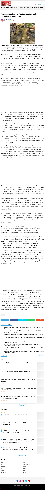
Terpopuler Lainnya (22, 455)
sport (31, 7)
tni (18, 7)
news (4, 7)
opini (21, 7)
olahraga (3, 472)
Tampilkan (41, 355)
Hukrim (18, 485)
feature (3, 466)
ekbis (25, 7)
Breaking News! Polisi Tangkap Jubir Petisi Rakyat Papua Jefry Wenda (18, 423)
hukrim (11, 7)
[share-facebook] (14, 320)
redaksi (24, 472)
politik (15, 7)
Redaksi (26, 485)
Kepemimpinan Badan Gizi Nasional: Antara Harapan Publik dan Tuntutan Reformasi (18, 389)
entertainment (26, 464)
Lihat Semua (22, 405)
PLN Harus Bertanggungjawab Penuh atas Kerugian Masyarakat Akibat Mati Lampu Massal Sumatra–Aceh (18, 448)
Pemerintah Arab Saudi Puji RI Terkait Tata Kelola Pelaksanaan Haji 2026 (18, 380)
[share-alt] (5, 320)
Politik (22, 485)
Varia (15, 485)
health (24, 468)
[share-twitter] (22, 320)
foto (2, 468)
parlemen (42, 7)
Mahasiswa (36, 7)
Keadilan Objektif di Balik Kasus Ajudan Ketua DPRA (15, 363)
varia (7, 7)
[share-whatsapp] (31, 320)
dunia (28, 7)
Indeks (30, 485)
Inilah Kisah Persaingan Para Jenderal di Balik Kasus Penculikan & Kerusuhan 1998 (17, 431)
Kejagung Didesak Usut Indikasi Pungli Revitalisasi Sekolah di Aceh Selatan (17, 372)
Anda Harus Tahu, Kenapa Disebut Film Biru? (15, 414)
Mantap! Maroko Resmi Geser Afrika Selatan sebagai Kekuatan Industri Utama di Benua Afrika (18, 397)
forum (24, 466)
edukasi (24, 462)
